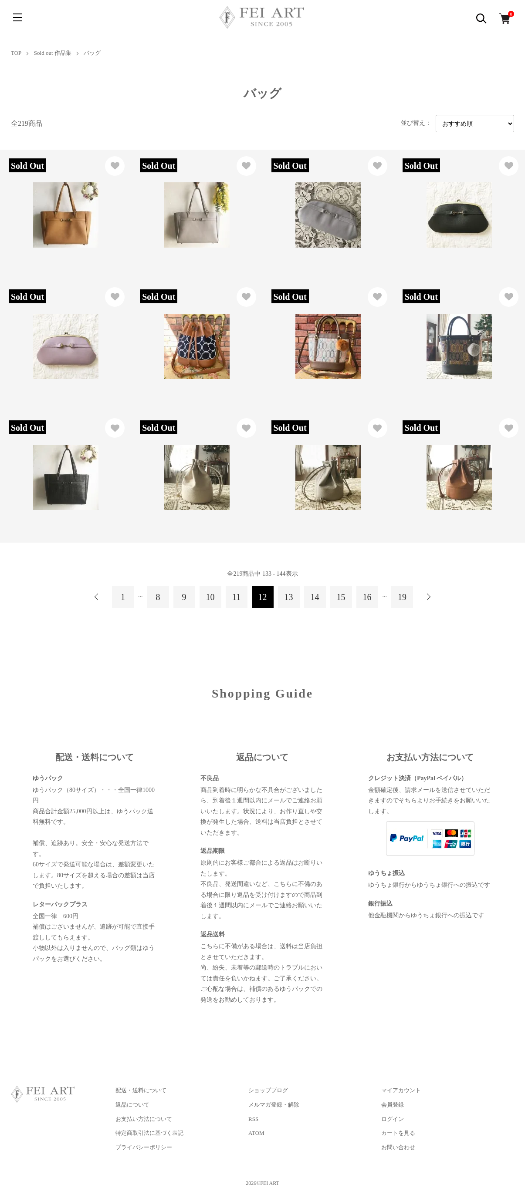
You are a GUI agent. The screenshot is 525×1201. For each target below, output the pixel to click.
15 (341, 597)
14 (315, 597)
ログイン (392, 1119)
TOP (16, 53)
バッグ (92, 53)
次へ (428, 597)
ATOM (256, 1133)
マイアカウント (401, 1090)
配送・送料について (140, 1090)
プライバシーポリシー (143, 1147)
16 (367, 597)
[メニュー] (17, 17)
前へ (97, 597)
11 (236, 597)
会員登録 (392, 1104)
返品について (132, 1104)
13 (289, 597)
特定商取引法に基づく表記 (149, 1133)
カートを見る (398, 1133)
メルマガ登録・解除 (273, 1104)
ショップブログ (268, 1090)
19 (402, 597)
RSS (253, 1119)
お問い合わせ (398, 1147)
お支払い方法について (143, 1119)
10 (210, 597)
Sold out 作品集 (52, 53)
